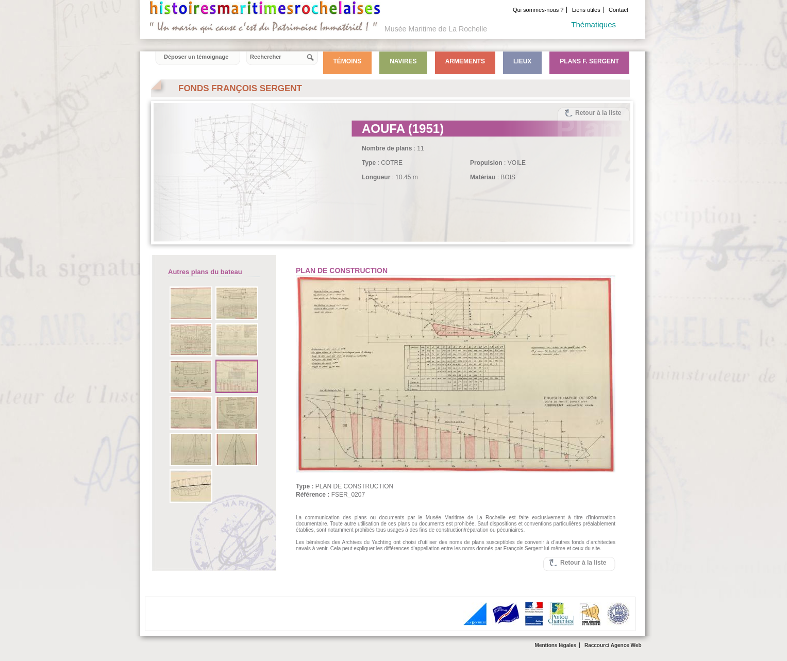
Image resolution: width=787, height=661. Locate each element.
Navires (403, 61)
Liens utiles (586, 10)
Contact (618, 10)
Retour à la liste (598, 112)
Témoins (347, 61)
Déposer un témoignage (196, 57)
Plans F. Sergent (589, 61)
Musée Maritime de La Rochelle (435, 29)
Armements (465, 61)
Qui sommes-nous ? (538, 10)
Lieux (522, 61)
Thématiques (593, 24)
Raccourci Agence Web (613, 645)
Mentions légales (556, 645)
